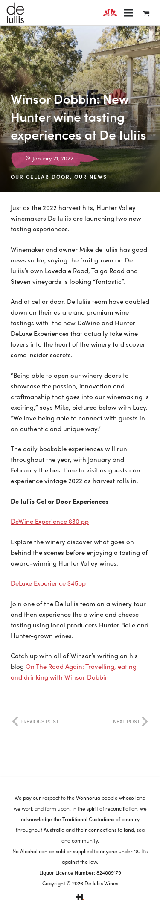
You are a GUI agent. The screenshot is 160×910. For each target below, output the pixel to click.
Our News (90, 177)
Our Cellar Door (40, 177)
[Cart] (146, 12)
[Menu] (128, 12)
